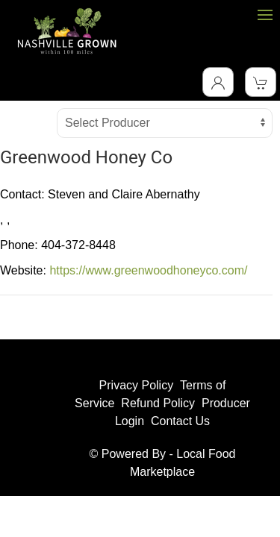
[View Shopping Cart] (260, 82)
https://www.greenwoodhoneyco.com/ (148, 270)
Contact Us (180, 421)
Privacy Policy (136, 385)
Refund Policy (158, 403)
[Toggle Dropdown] (218, 82)
